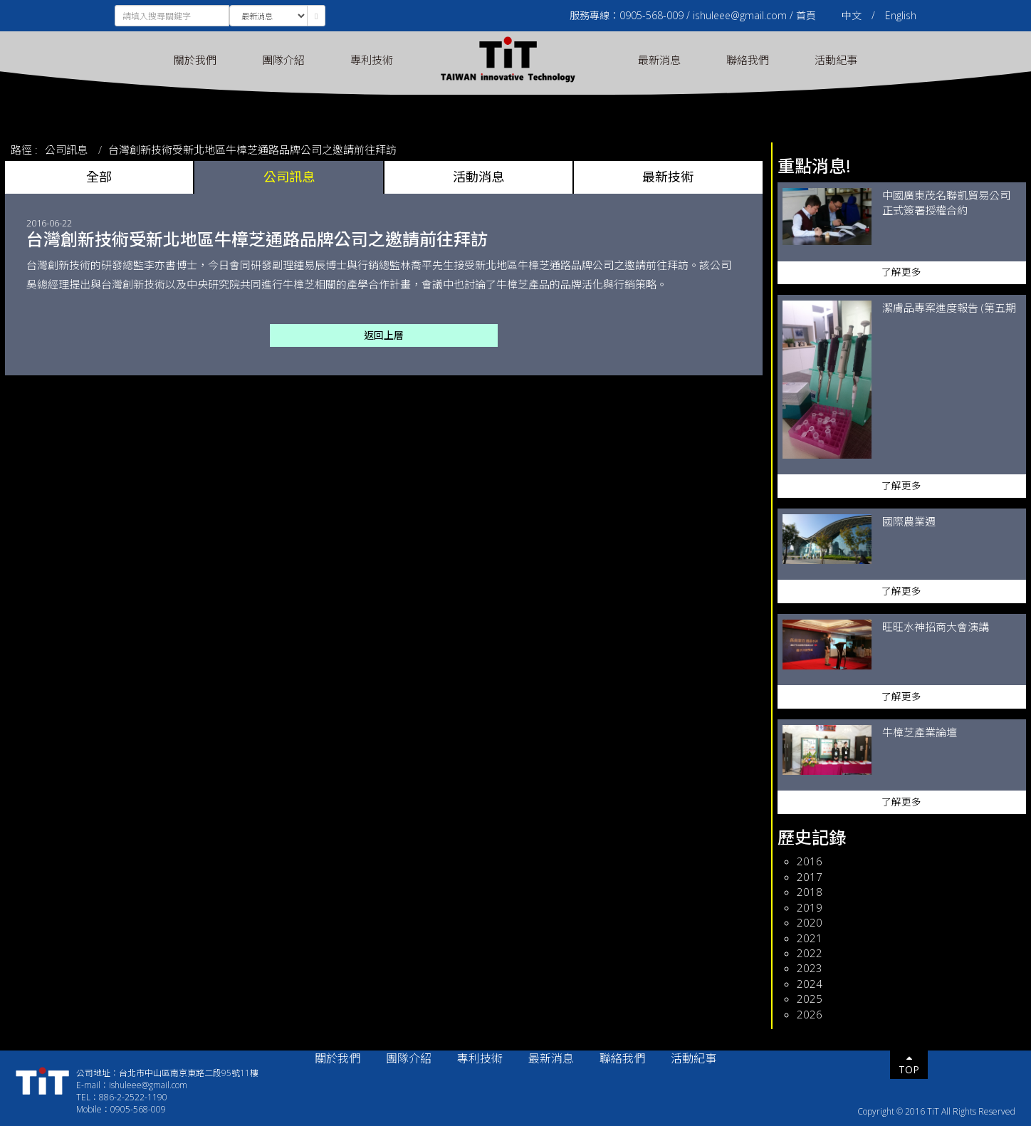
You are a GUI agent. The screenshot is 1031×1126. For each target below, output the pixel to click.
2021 (809, 938)
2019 (809, 907)
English (900, 15)
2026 (809, 1014)
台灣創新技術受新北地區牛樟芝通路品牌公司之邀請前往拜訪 (252, 149)
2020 (809, 922)
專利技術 (371, 60)
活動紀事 (836, 60)
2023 (809, 968)
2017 (809, 877)
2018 (809, 892)
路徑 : (24, 149)
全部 (99, 176)
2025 (809, 998)
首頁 (806, 15)
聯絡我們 (747, 60)
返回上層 (384, 335)
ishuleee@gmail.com (740, 15)
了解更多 (901, 272)
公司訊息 (66, 149)
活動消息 (478, 176)
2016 (809, 861)
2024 (809, 983)
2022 (809, 953)
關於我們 (195, 60)
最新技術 (668, 176)
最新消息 (659, 60)
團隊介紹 (283, 60)
